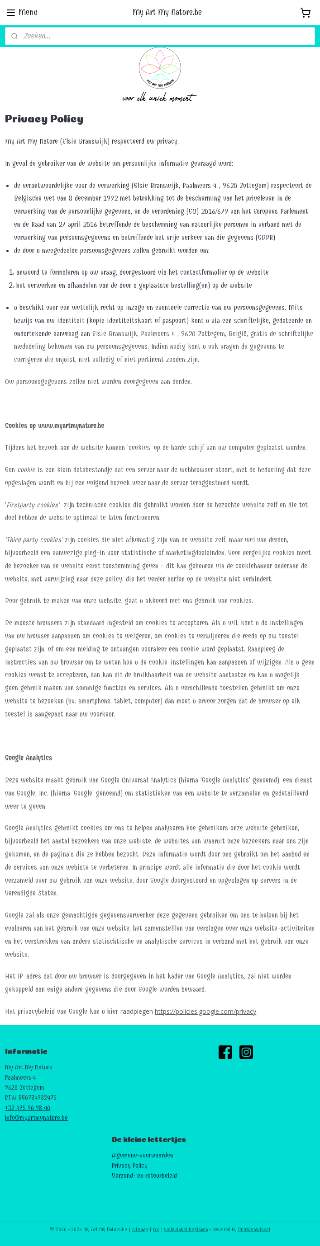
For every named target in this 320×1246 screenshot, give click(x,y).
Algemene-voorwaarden (142, 1155)
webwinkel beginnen (186, 1229)
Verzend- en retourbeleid (144, 1176)
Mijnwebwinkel (254, 1229)
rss (156, 1229)
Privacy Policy (130, 1166)
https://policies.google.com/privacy (205, 1011)
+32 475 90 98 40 (27, 1108)
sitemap (140, 1229)
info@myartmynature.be (36, 1118)
